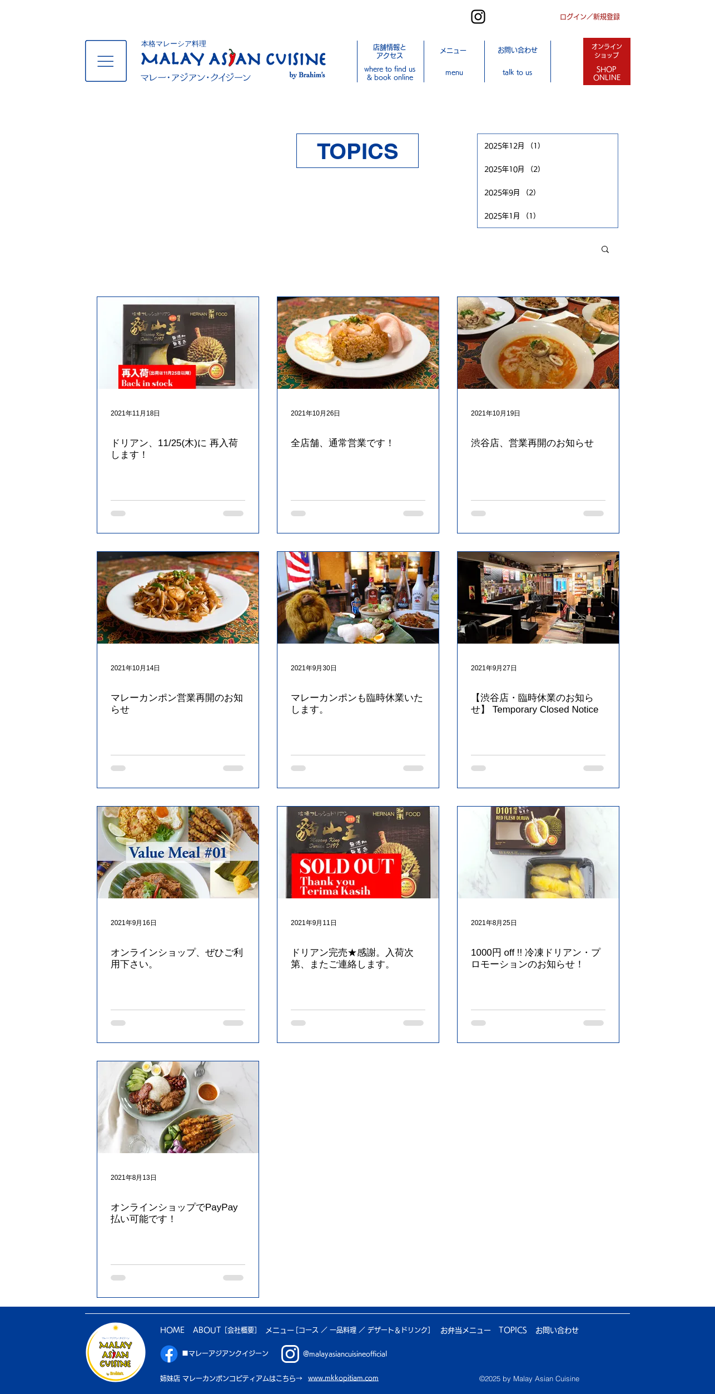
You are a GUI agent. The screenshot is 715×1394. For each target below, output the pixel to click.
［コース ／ (311, 1330)
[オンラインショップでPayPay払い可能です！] (178, 1107)
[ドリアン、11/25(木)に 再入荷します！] (178, 343)
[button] (106, 61)
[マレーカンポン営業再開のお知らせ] (178, 598)
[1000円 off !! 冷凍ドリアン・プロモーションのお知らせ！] (538, 852)
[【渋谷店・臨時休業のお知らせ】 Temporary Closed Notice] (538, 598)
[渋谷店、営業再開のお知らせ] (538, 343)
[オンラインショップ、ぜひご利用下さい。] (178, 852)
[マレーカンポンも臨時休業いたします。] (358, 598)
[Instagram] (478, 16)
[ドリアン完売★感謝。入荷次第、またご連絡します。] (358, 852)
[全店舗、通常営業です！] (358, 343)
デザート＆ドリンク (398, 1330)
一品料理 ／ (349, 1330)
